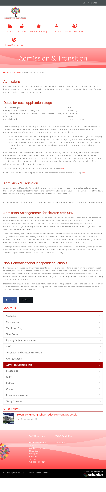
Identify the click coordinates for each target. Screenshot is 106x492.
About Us (9, 28)
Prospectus (53, 371)
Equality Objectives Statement (53, 340)
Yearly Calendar (53, 401)
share (10, 299)
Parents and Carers (74, 28)
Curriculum (56, 28)
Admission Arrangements (53, 364)
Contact (53, 389)
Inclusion (22, 28)
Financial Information (53, 395)
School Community (14, 42)
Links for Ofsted (90, 3)
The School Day (53, 328)
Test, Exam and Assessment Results (53, 352)
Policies (53, 383)
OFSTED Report (53, 358)
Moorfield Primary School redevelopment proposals (47, 414)
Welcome (53, 316)
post (26, 299)
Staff (53, 346)
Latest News (11, 408)
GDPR (53, 377)
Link (63, 168)
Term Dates (53, 334)
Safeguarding (53, 322)
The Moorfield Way (38, 28)
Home (6, 72)
